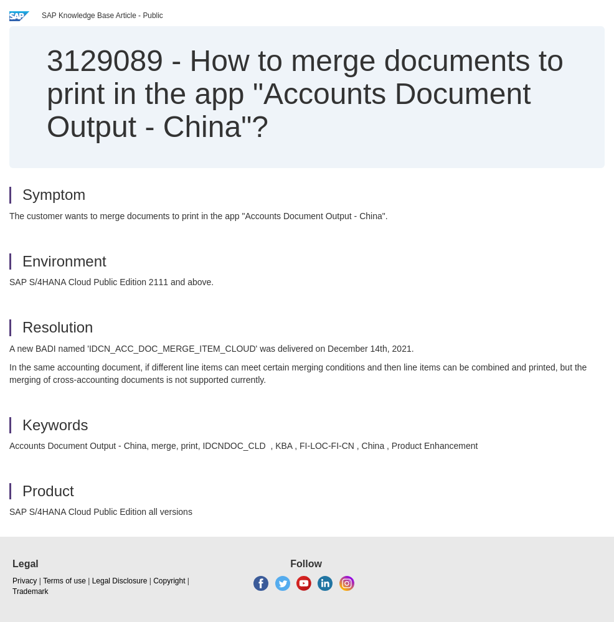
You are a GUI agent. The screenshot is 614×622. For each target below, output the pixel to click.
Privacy (24, 581)
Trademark (30, 591)
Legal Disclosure (120, 581)
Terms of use (64, 581)
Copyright (169, 581)
